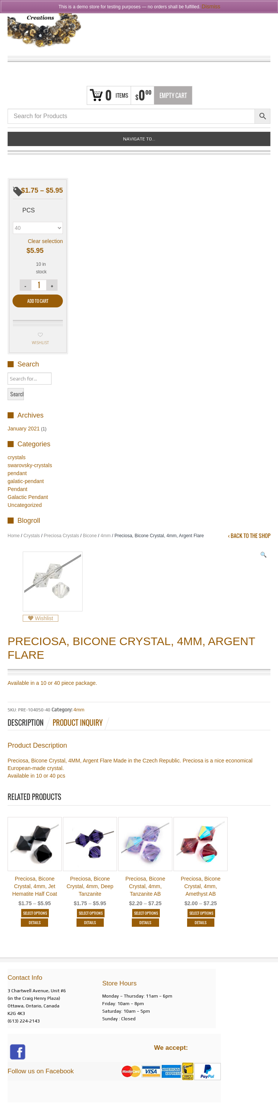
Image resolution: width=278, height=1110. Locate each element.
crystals (16, 457)
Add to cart (37, 301)
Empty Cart (173, 95)
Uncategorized (25, 505)
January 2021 (24, 429)
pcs (28, 210)
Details (35, 922)
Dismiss (211, 6)
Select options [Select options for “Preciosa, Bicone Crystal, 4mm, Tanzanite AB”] (146, 913)
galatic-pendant (26, 481)
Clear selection (45, 241)
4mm (105, 535)
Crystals (31, 535)
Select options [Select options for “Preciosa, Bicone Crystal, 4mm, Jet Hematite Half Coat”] (35, 913)
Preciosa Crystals (61, 535)
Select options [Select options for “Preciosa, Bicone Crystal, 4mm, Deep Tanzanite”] (91, 913)
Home (14, 535)
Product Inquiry (78, 723)
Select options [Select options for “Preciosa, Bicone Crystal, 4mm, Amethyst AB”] (201, 913)
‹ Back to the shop (249, 535)
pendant (17, 473)
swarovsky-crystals (30, 465)
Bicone (90, 535)
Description (26, 723)
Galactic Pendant (28, 497)
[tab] (30, 723)
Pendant (17, 489)
